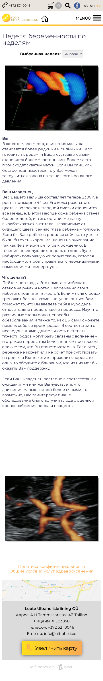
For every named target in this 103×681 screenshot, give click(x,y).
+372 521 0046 (20, 6)
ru (99, 5)
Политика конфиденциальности (51, 566)
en (92, 5)
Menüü (83, 18)
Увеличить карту (56, 648)
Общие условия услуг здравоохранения (51, 571)
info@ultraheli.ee (60, 633)
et (86, 5)
